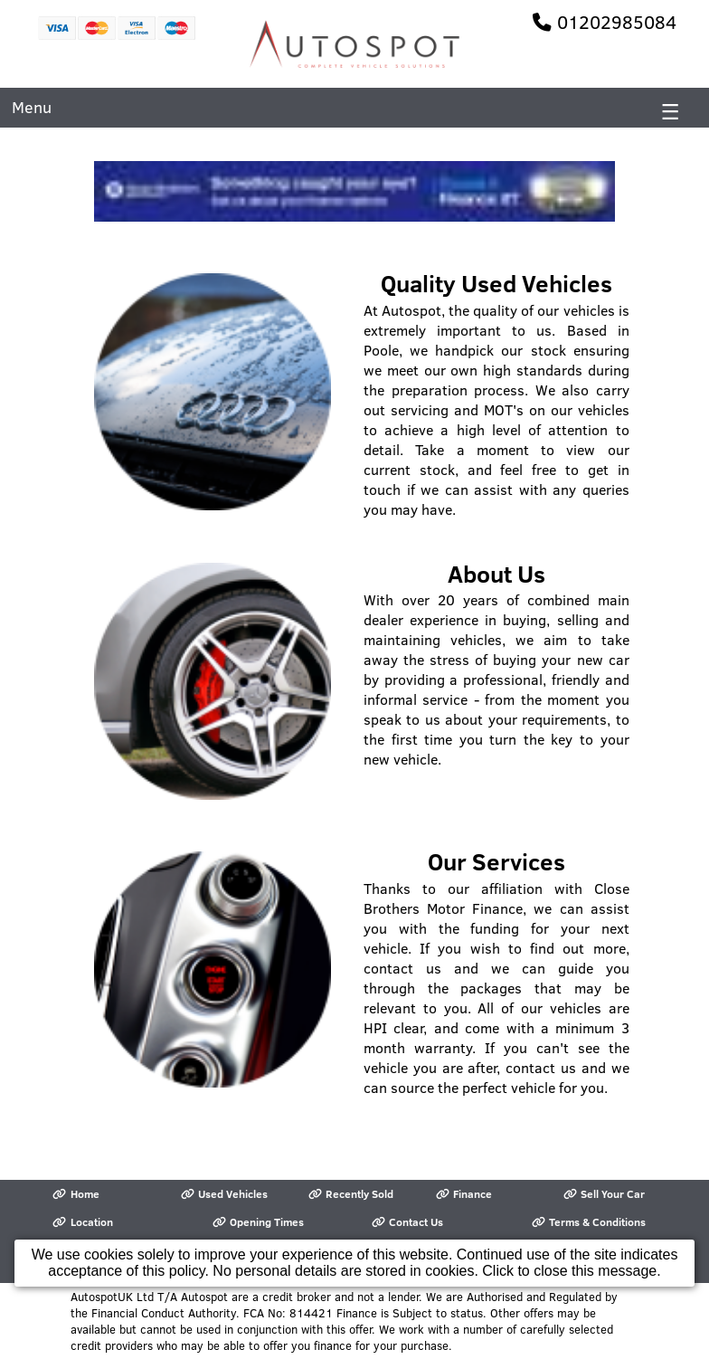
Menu (32, 107)
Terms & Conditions (589, 1222)
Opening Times (258, 1222)
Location (82, 1222)
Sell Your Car (604, 1194)
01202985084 (616, 21)
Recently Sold (350, 1194)
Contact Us (407, 1222)
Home (75, 1194)
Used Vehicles (224, 1194)
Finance (464, 1194)
